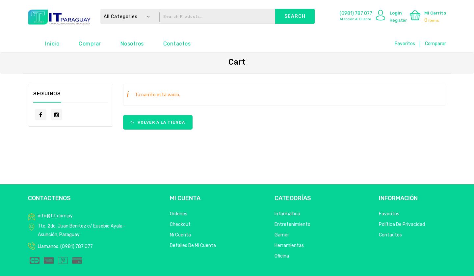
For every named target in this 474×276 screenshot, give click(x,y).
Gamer (282, 235)
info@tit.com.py (55, 216)
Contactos (177, 44)
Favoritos (405, 43)
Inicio (52, 44)
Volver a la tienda (160, 122)
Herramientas (289, 245)
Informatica (287, 214)
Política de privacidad (402, 224)
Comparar (435, 43)
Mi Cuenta (180, 235)
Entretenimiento (292, 224)
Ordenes (178, 214)
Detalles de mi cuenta (193, 245)
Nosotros (132, 44)
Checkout (180, 224)
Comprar (90, 44)
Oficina (282, 256)
